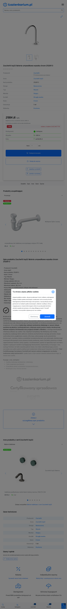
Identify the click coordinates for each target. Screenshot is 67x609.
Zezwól (47, 312)
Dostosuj (34, 312)
